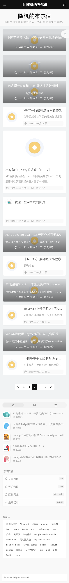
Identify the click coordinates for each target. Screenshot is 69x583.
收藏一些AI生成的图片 (30, 202)
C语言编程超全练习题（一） (29, 446)
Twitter (9, 555)
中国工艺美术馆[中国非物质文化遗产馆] (34, 38)
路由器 (19, 549)
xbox (33, 529)
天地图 (54, 524)
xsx (41, 549)
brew (18, 555)
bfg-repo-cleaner (42, 539)
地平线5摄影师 (30, 544)
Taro (8, 529)
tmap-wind (11, 539)
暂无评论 (49, 46)
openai (9, 549)
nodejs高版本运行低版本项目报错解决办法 (37, 457)
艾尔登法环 (31, 549)
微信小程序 (11, 524)
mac (54, 529)
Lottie (25, 529)
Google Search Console (45, 534)
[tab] (13, 405)
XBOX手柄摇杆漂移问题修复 (43, 110)
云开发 (17, 534)
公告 (8, 534)
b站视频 (27, 534)
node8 (43, 544)
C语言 (35, 524)
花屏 (55, 549)
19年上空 (34, 64)
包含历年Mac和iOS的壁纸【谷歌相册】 (34, 86)
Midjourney (43, 529)
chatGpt (53, 544)
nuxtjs (16, 529)
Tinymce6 (24, 524)
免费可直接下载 (35, 93)
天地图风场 (25, 539)
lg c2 (48, 549)
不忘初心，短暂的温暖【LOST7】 (28, 170)
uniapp (44, 524)
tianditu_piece (13, 544)
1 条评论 (58, 272)
